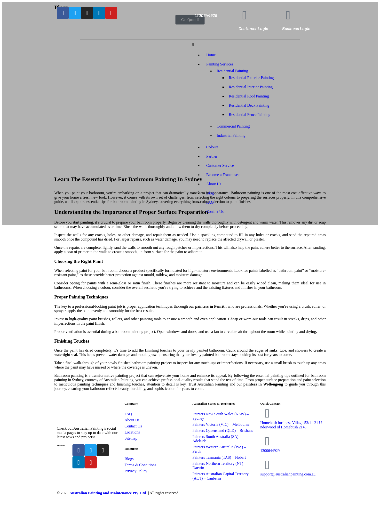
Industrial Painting (231, 135)
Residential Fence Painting (249, 114)
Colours (212, 147)
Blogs (129, 459)
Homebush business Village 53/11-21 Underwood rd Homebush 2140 (291, 425)
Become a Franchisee (222, 175)
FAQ (210, 202)
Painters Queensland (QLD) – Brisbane (222, 430)
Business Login (296, 28)
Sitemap (131, 438)
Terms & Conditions (140, 465)
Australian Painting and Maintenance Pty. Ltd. (108, 493)
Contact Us (215, 211)
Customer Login (253, 28)
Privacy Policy (136, 471)
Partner (211, 156)
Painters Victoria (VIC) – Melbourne (220, 424)
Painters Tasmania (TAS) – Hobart (219, 457)
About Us (213, 184)
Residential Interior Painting (251, 87)
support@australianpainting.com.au (288, 474)
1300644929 (206, 15)
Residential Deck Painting (249, 105)
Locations (132, 432)
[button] (257, 44)
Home (211, 55)
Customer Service (220, 165)
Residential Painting (232, 71)
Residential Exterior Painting (251, 78)
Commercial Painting (233, 126)
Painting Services (219, 64)
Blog (210, 193)
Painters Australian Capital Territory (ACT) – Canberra (220, 476)
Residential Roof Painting (249, 96)
